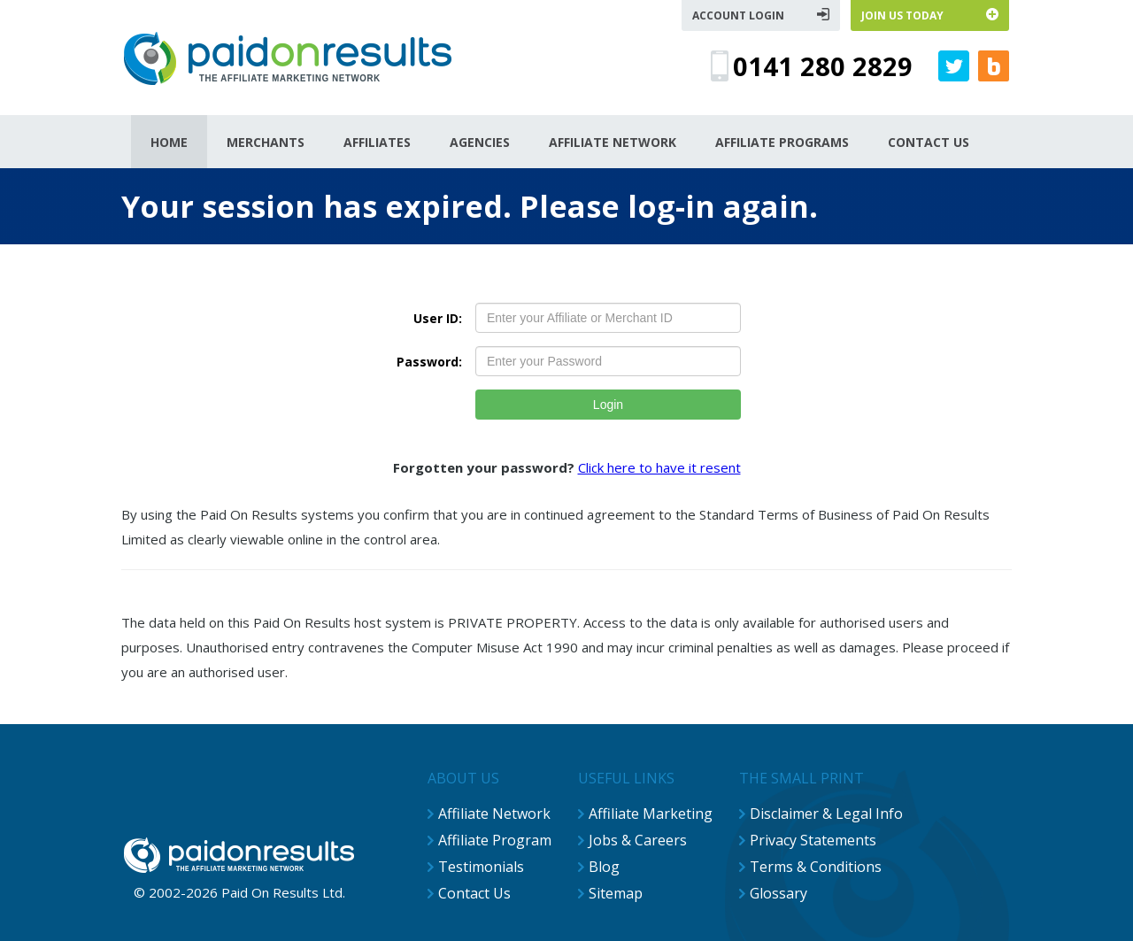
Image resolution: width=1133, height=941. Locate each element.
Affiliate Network (494, 813)
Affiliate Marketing (651, 813)
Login (608, 404)
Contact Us (474, 893)
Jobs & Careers (638, 840)
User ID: (437, 318)
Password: (429, 361)
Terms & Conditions (816, 866)
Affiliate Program (494, 840)
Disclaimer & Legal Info (826, 813)
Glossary (778, 893)
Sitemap (616, 893)
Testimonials (481, 866)
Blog (604, 866)
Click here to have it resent (659, 467)
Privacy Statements (813, 840)
